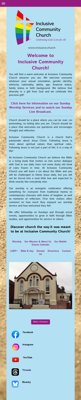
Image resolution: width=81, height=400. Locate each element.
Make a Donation (40, 321)
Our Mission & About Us (37, 241)
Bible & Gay (27, 251)
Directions (53, 251)
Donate (41, 251)
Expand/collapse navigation (40, 3)
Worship (16, 241)
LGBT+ (14, 251)
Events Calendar (40, 244)
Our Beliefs (60, 241)
